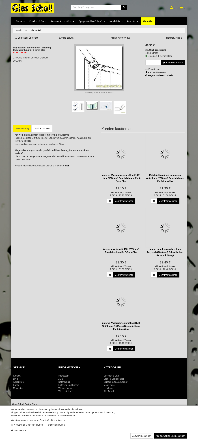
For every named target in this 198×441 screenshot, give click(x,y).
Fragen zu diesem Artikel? (159, 75)
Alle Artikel (148, 21)
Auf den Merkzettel (155, 72)
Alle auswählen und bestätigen (170, 436)
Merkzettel (18, 388)
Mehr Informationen (124, 201)
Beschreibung (22, 128)
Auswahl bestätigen (141, 436)
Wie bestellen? (65, 391)
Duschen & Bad (38, 21)
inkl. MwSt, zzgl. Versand (155, 50)
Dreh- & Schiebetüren (62, 21)
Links (15, 379)
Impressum (63, 376)
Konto (16, 385)
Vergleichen (152, 69)
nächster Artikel (173, 38)
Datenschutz (64, 382)
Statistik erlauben (56, 425)
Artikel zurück (66, 38)
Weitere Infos (18, 430)
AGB (60, 379)
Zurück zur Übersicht (28, 38)
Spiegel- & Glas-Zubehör (92, 21)
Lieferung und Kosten (68, 385)
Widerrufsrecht (65, 388)
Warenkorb (18, 382)
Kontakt (16, 376)
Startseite (20, 21)
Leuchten (132, 21)
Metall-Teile (116, 21)
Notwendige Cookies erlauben (28, 425)
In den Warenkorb (173, 62)
